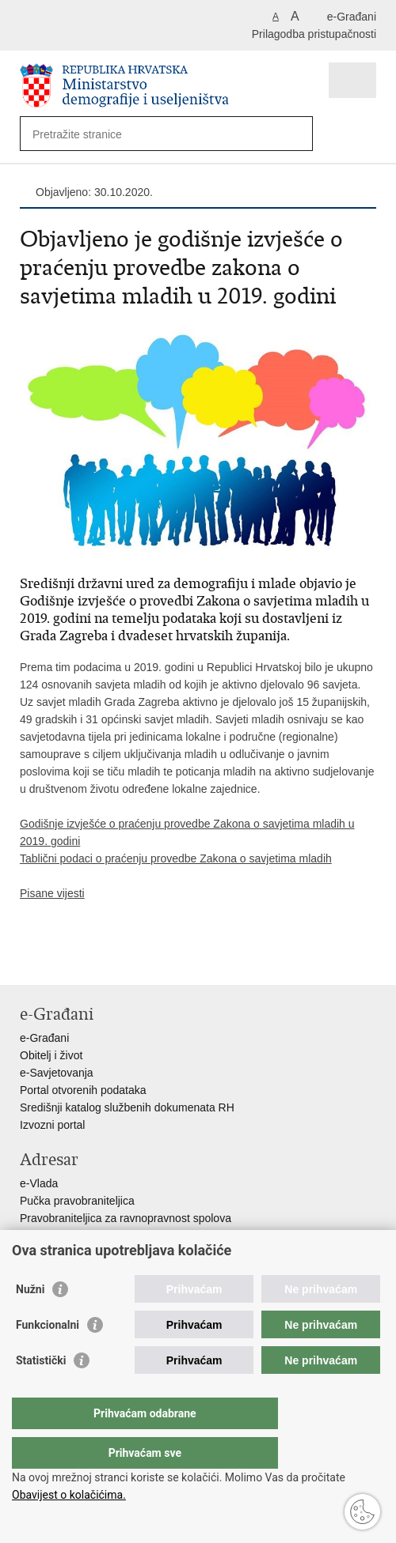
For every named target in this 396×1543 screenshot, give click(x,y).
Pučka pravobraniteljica (77, 1200)
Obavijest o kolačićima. (69, 1494)
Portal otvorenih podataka (83, 1090)
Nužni (30, 1321)
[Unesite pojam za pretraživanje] (90, 134)
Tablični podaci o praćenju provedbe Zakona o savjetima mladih (176, 858)
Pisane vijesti (52, 893)
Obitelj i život (51, 1055)
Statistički (41, 1392)
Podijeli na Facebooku (62, 960)
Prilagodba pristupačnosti (314, 34)
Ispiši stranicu (28, 960)
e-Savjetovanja (56, 1072)
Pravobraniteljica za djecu (83, 1235)
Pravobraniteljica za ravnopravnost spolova (125, 1218)
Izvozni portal (52, 1125)
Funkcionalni (47, 1356)
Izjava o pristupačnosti (75, 1253)
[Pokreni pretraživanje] (297, 134)
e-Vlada (39, 1183)
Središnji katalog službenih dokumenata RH (127, 1107)
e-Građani (351, 16)
